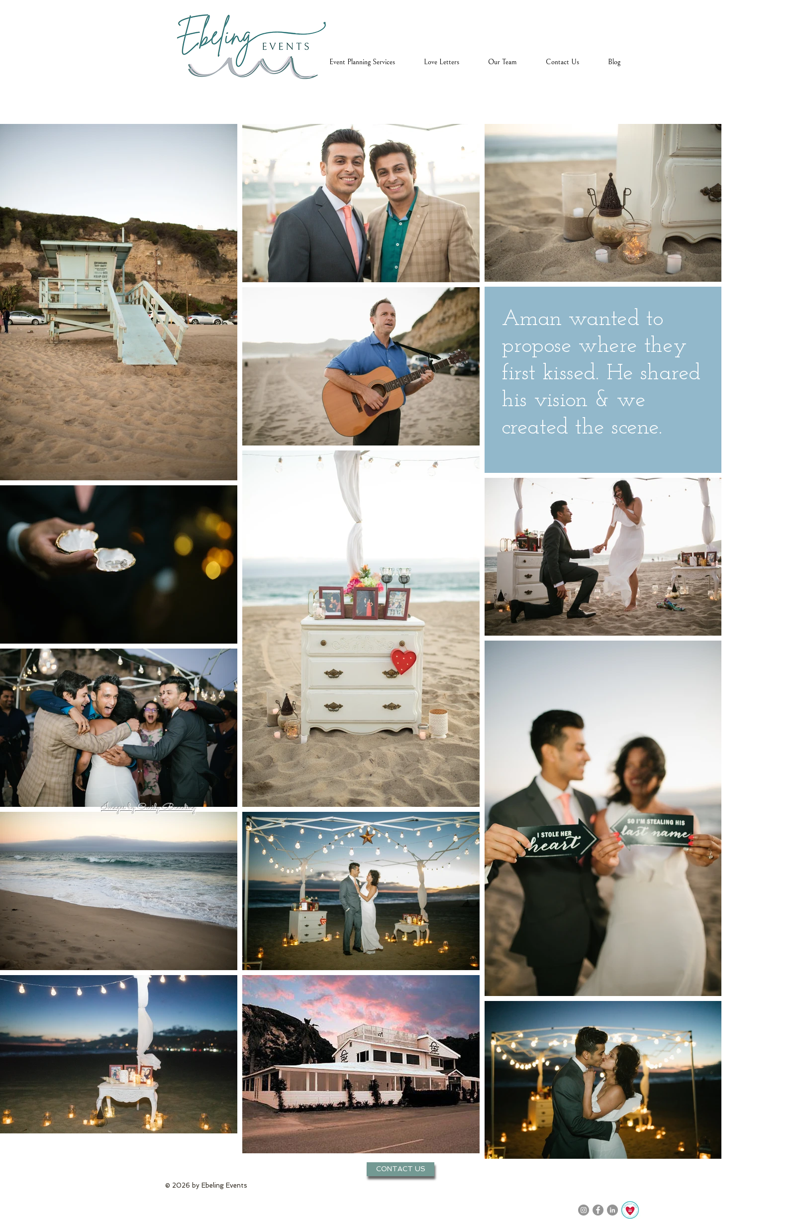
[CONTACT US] (400, 1169)
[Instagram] (583, 1210)
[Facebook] (598, 1210)
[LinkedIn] (612, 1210)
